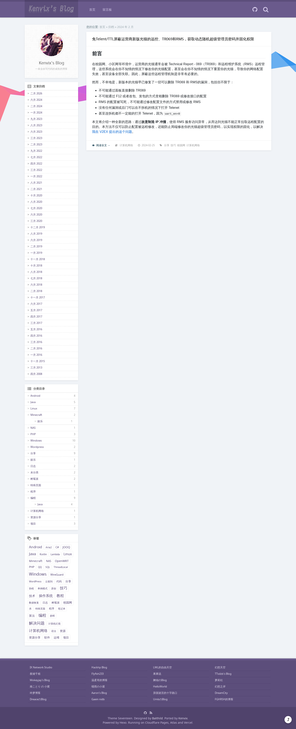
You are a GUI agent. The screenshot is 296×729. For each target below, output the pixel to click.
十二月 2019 (37, 227)
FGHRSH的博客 (224, 699)
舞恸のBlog (160, 680)
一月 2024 (36, 112)
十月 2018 (36, 265)
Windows (36, 440)
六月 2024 (36, 100)
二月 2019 (36, 246)
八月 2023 (36, 125)
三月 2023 (36, 138)
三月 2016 (36, 342)
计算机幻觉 (54, 623)
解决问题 (37, 623)
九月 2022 (36, 151)
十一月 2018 (37, 259)
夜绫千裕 (35, 674)
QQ (40, 567)
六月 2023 (36, 131)
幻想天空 (220, 667)
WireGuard (57, 574)
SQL (47, 567)
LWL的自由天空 (162, 667)
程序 (33, 491)
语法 (53, 631)
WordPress (35, 581)
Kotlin (43, 554)
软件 (47, 637)
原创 (53, 588)
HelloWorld (160, 686)
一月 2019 (36, 253)
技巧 (63, 587)
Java (33, 402)
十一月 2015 (37, 361)
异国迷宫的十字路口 (165, 693)
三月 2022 (36, 170)
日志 (33, 466)
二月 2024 (36, 106)
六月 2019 (36, 240)
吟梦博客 (35, 693)
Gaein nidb (98, 699)
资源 (63, 631)
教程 (60, 595)
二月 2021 (36, 189)
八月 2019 (36, 233)
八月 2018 (36, 272)
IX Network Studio (41, 667)
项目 (33, 523)
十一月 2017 (37, 297)
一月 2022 (36, 176)
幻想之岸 (220, 686)
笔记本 (61, 608)
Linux (33, 408)
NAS (33, 428)
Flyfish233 (97, 674)
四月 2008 (36, 374)
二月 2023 (36, 144)
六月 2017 (36, 304)
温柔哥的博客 (99, 680)
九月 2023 (36, 119)
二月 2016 (36, 348)
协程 (31, 588)
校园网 (67, 602)
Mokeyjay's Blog (40, 680)
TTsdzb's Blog (223, 674)
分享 (33, 453)
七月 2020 (36, 208)
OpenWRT (62, 561)
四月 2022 (36, 163)
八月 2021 (36, 182)
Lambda (55, 554)
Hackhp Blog (99, 667)
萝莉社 (219, 680)
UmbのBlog (160, 699)
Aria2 (49, 547)
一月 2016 (36, 355)
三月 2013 (36, 367)
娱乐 (40, 421)
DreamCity (221, 693)
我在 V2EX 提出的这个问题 (112, 131)
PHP (33, 434)
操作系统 (46, 595)
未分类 (34, 472)
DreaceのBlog (38, 699)
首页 (92, 9)
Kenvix (182, 718)
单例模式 (42, 588)
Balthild (157, 718)
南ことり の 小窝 (40, 686)
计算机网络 (37, 511)
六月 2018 (36, 284)
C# (57, 547)
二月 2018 (36, 291)
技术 (32, 596)
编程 (33, 498)
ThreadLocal (61, 567)
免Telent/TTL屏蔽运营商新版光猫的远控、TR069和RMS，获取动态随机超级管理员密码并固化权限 (173, 38)
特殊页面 (35, 485)
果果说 (157, 674)
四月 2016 (36, 335)
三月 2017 (36, 323)
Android (35, 396)
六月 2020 (36, 214)
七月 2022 (36, 157)
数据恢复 (34, 602)
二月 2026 (36, 93)
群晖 (52, 616)
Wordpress (37, 447)
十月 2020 (36, 195)
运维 (56, 637)
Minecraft (36, 415)
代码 (59, 581)
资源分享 (35, 517)
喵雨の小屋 (98, 686)
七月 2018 (36, 278)
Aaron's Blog (99, 693)
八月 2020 (36, 202)
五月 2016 (36, 329)
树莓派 (34, 479)
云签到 (49, 581)
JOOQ (66, 547)
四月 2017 (36, 316)
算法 (32, 616)
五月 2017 (36, 310)
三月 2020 (36, 221)
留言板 (107, 9)
